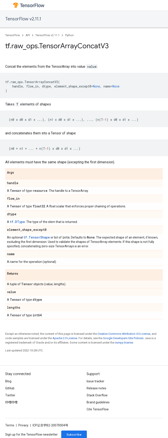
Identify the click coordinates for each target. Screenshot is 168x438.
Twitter (10, 395)
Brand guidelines (98, 402)
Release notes (96, 388)
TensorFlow (12, 35)
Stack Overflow (97, 395)
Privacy (23, 425)
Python (69, 35)
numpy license (124, 342)
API (28, 35)
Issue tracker (95, 381)
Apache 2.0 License (64, 338)
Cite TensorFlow (98, 409)
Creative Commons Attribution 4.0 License (124, 333)
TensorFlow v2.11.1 (23, 19)
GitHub (9, 388)
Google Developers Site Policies (123, 338)
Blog (8, 381)
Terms (9, 425)
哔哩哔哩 (11, 402)
